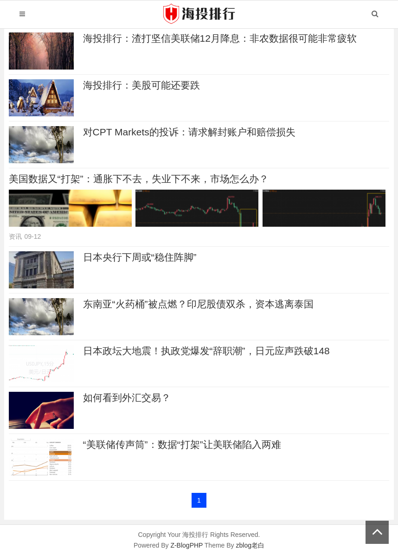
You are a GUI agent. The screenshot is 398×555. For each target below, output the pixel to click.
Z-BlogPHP (186, 545)
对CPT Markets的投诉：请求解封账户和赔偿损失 (189, 132)
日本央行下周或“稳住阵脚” (140, 257)
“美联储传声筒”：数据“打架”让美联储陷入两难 (182, 444)
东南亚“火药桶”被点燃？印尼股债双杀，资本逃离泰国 (198, 304)
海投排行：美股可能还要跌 (141, 85)
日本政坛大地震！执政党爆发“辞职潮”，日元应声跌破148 (206, 350)
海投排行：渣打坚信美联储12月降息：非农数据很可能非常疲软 (220, 38)
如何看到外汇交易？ (127, 397)
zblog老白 (250, 545)
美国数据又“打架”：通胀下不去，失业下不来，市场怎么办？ (139, 178)
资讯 (15, 236)
